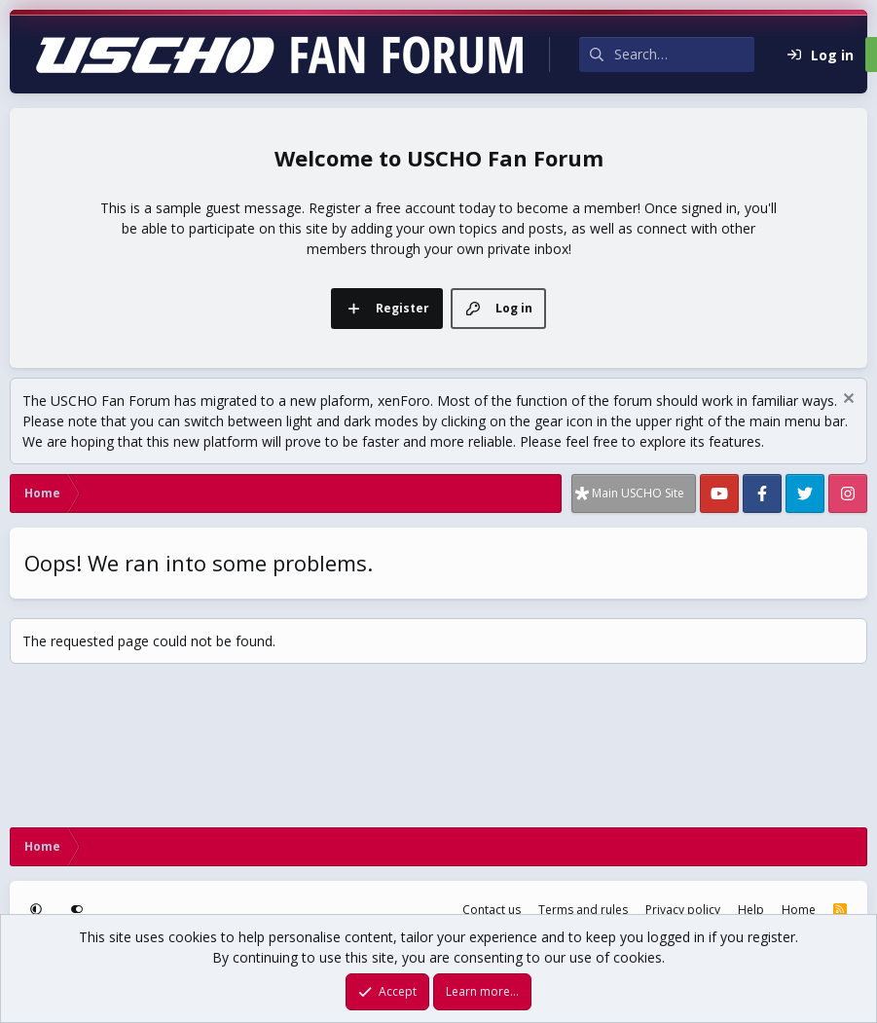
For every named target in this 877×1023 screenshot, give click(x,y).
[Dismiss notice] (846, 400)
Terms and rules (583, 909)
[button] (38, 910)
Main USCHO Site (638, 493)
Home (799, 909)
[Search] (684, 54)
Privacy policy (682, 909)
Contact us (491, 909)
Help (751, 909)
